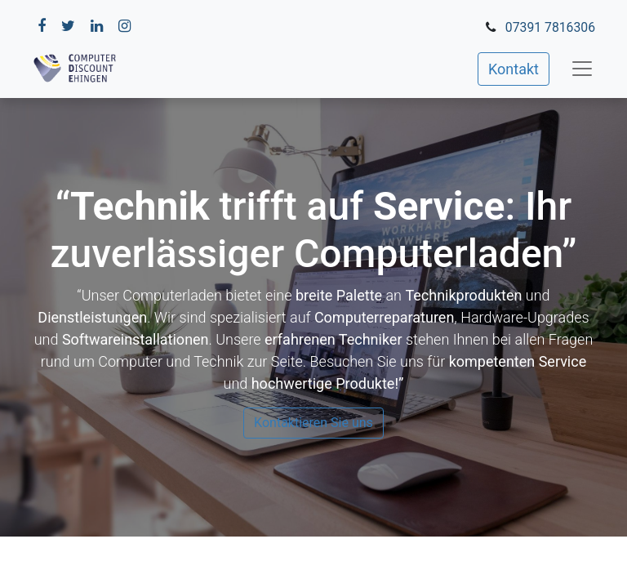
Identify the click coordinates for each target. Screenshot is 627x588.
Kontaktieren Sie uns (313, 422)
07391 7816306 (550, 27)
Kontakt (513, 69)
